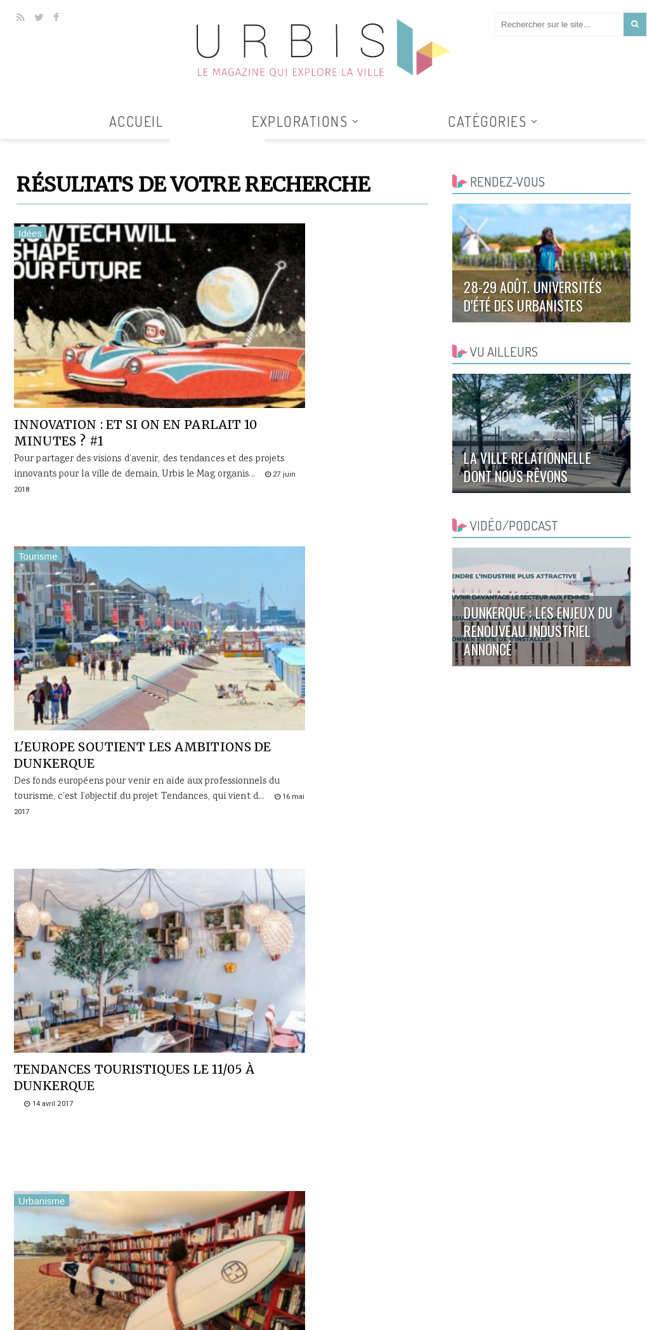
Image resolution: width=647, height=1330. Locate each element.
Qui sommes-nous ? (423, 1321)
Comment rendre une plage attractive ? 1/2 (97, 896)
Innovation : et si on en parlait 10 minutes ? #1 (100, 372)
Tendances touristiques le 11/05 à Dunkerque (114, 634)
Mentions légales (600, 1321)
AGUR (193, 1320)
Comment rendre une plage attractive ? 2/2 (313, 634)
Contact (541, 1321)
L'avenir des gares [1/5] (310, 887)
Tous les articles (217, 147)
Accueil (136, 121)
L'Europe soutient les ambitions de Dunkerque (322, 372)
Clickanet (160, 1320)
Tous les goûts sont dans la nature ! (324, 1159)
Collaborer (493, 1321)
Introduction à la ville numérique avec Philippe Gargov (107, 1167)
